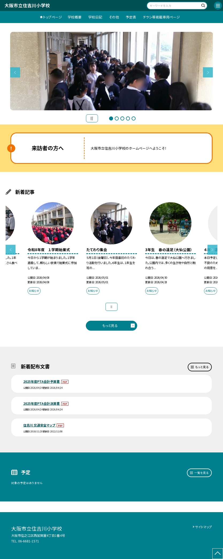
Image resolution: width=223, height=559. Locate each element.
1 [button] (111, 118)
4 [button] (128, 118)
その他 (114, 17)
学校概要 (75, 17)
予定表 (131, 17)
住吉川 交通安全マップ (39, 425)
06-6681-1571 (28, 541)
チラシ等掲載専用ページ (161, 17)
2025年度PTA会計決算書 (41, 403)
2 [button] (117, 118)
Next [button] (208, 72)
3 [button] (122, 118)
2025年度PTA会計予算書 (41, 381)
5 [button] (134, 118)
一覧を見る (201, 473)
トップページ (52, 17)
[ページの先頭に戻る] (218, 554)
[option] (111, 71)
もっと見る (110, 325)
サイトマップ (203, 526)
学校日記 (95, 17)
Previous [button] (15, 72)
